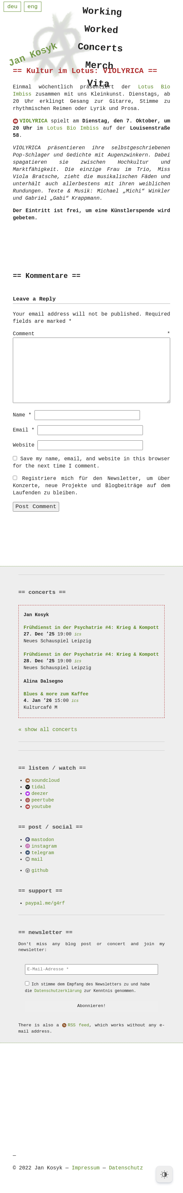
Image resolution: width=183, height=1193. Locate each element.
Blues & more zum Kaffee (56, 693)
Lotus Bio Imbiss (73, 128)
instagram (44, 846)
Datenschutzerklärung (58, 990)
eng (33, 6)
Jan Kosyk (33, 56)
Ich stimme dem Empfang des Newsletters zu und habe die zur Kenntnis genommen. (87, 987)
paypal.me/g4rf (45, 903)
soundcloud (46, 780)
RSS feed (78, 1025)
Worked (101, 31)
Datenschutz (126, 1167)
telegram (43, 852)
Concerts (100, 49)
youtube (41, 806)
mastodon (43, 839)
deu (12, 6)
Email (23, 429)
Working (102, 12)
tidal (39, 786)
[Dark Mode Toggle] (164, 1174)
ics (77, 634)
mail (37, 859)
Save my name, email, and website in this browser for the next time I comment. (91, 462)
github (40, 870)
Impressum (86, 1167)
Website (23, 445)
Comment (91, 334)
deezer (40, 793)
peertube (43, 800)
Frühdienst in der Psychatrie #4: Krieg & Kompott (91, 627)
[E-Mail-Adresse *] (91, 969)
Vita (98, 88)
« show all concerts (47, 729)
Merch (99, 69)
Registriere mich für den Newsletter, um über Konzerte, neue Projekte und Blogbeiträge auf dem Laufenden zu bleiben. (91, 485)
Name (22, 414)
